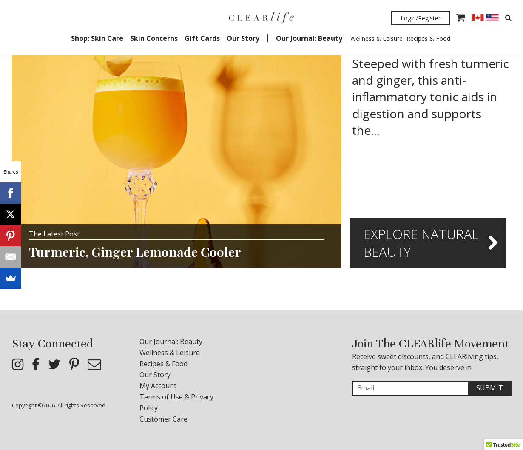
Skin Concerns (154, 38)
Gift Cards (202, 38)
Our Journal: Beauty (309, 38)
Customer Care (163, 419)
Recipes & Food (428, 38)
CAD (477, 17)
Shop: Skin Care (97, 38)
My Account (157, 385)
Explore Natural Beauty (421, 243)
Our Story (243, 38)
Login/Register (421, 18)
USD (492, 17)
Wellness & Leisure (376, 38)
